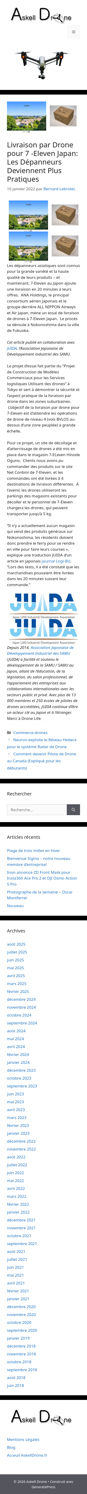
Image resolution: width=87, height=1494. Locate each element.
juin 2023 (15, 1094)
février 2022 (18, 1204)
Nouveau (15, 905)
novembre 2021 (21, 1227)
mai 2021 (15, 1275)
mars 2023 (16, 1117)
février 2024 (18, 1054)
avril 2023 (16, 1109)
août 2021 (16, 1251)
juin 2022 (15, 1172)
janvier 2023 (18, 1133)
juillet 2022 (17, 1164)
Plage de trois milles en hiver (33, 850)
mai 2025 (15, 967)
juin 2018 (15, 1385)
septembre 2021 (22, 1243)
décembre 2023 (21, 1070)
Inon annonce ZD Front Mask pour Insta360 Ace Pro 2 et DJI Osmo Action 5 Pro (42, 878)
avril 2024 (16, 1046)
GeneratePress (43, 1486)
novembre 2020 (21, 1314)
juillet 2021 (17, 1259)
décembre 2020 (21, 1306)
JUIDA (12, 348)
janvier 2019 (18, 1338)
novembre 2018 (21, 1354)
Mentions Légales (23, 1439)
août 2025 (16, 944)
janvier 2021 (18, 1298)
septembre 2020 (22, 1330)
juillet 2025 (17, 952)
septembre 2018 (22, 1369)
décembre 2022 (21, 1141)
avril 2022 (16, 1188)
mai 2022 (15, 1180)
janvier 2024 (18, 1062)
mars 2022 (16, 1196)
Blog (11, 1447)
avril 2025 (16, 975)
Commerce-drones (30, 732)
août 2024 (16, 1030)
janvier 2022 (18, 1212)
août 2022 (16, 1157)
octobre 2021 (19, 1235)
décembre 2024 (21, 999)
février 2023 (18, 1125)
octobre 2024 (19, 1015)
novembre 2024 (21, 1007)
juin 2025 (15, 960)
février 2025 (18, 991)
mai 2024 (15, 1038)
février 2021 (18, 1291)
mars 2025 (16, 983)
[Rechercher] (73, 809)
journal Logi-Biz (56, 561)
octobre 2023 (19, 1078)
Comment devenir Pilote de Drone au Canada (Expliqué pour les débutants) (41, 761)
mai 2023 (15, 1101)
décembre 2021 (21, 1220)
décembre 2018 (21, 1346)
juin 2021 (15, 1267)
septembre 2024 (22, 1023)
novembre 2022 (21, 1149)
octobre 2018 (19, 1361)
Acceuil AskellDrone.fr (27, 1455)
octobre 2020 (19, 1322)
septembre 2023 (22, 1086)
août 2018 (16, 1377)
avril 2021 (16, 1283)
